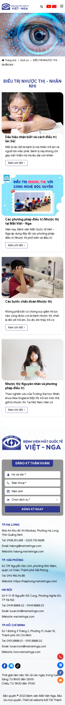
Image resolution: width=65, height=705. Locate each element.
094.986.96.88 (16, 576)
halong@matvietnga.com (25, 546)
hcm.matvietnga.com (27, 652)
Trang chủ (9, 60)
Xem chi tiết (16, 163)
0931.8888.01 (15, 641)
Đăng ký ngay (32, 509)
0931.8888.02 (33, 641)
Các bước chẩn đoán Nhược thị (28, 301)
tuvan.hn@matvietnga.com (27, 611)
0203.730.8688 (35, 540)
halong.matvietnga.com (29, 551)
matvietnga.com (24, 616)
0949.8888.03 (35, 605)
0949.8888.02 (15, 605)
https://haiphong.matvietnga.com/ (35, 581)
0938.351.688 (15, 540)
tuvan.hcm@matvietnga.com (28, 646)
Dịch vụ (24, 60)
